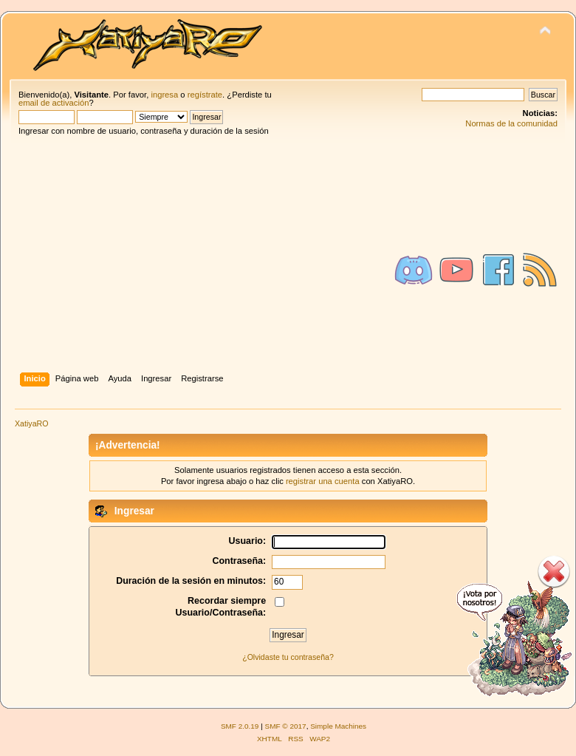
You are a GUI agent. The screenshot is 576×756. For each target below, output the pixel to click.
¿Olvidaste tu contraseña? (288, 657)
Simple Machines (338, 726)
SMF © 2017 (285, 726)
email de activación (53, 102)
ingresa (164, 94)
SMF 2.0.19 (240, 726)
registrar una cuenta (323, 481)
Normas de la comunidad (511, 123)
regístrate (205, 94)
